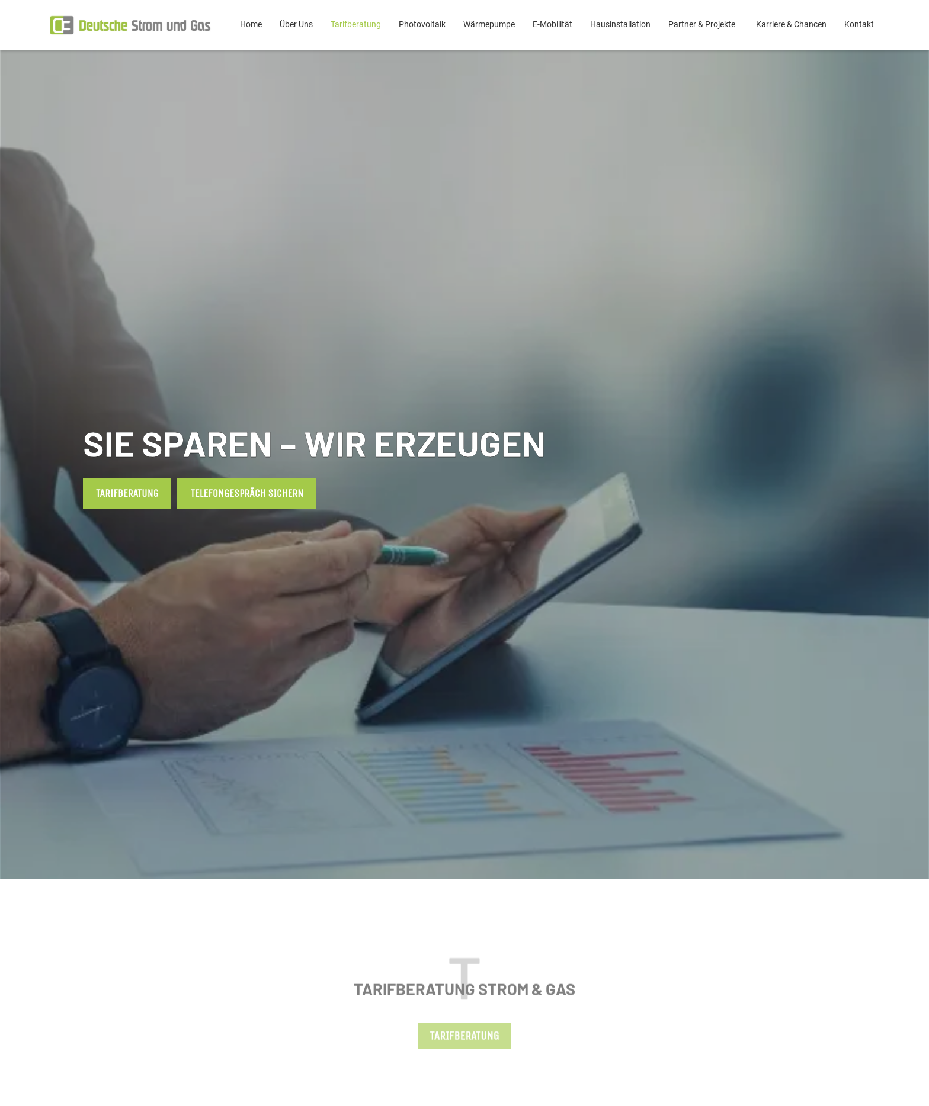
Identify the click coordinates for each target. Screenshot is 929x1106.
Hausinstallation (620, 24)
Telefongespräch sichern (246, 493)
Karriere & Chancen (791, 24)
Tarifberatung (356, 24)
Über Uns (296, 24)
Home (251, 24)
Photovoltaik (422, 24)
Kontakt (859, 24)
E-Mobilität (552, 24)
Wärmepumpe (489, 24)
